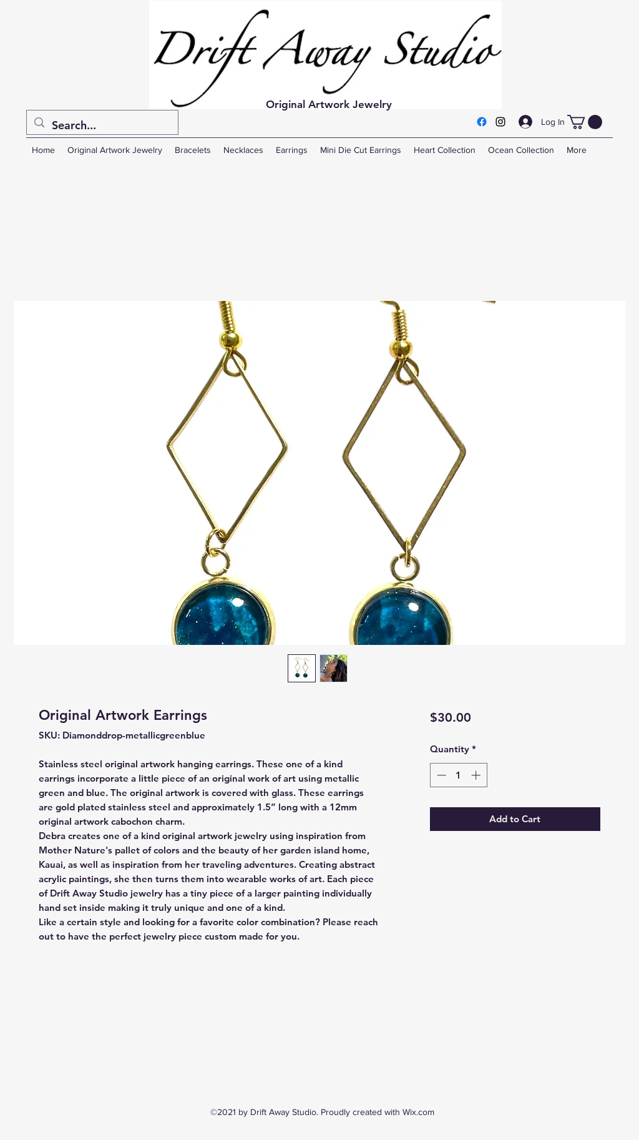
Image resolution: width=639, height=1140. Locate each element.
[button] (584, 122)
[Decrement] (440, 775)
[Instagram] (500, 121)
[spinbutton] (458, 775)
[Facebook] (482, 121)
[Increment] (477, 775)
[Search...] (102, 125)
